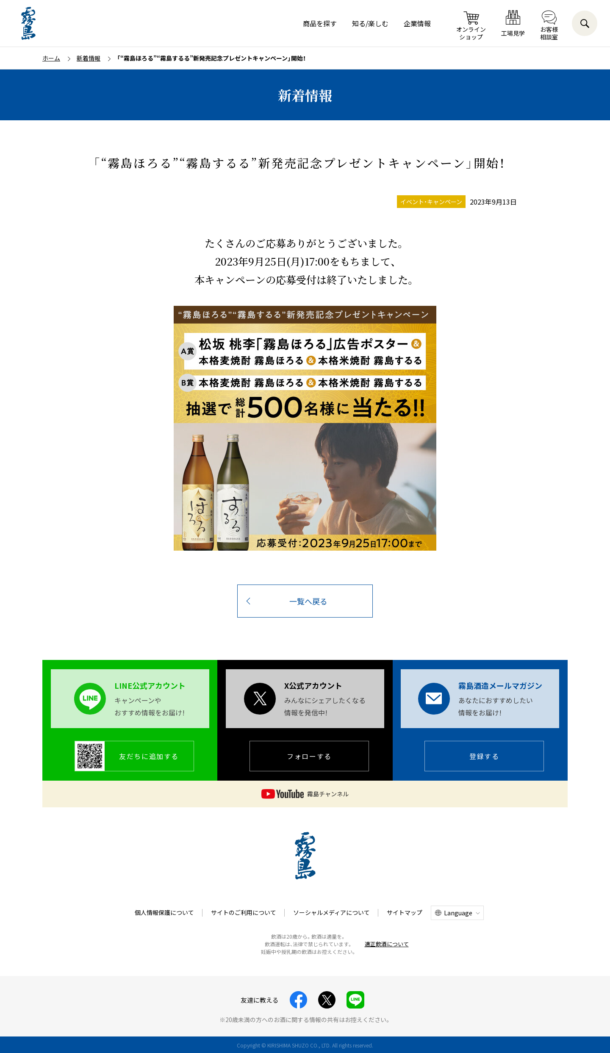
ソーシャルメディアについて (331, 912)
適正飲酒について (387, 944)
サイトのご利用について (243, 912)
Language (458, 913)
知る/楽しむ (370, 23)
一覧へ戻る (308, 601)
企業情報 (417, 23)
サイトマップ (404, 912)
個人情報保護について (164, 912)
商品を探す (320, 23)
